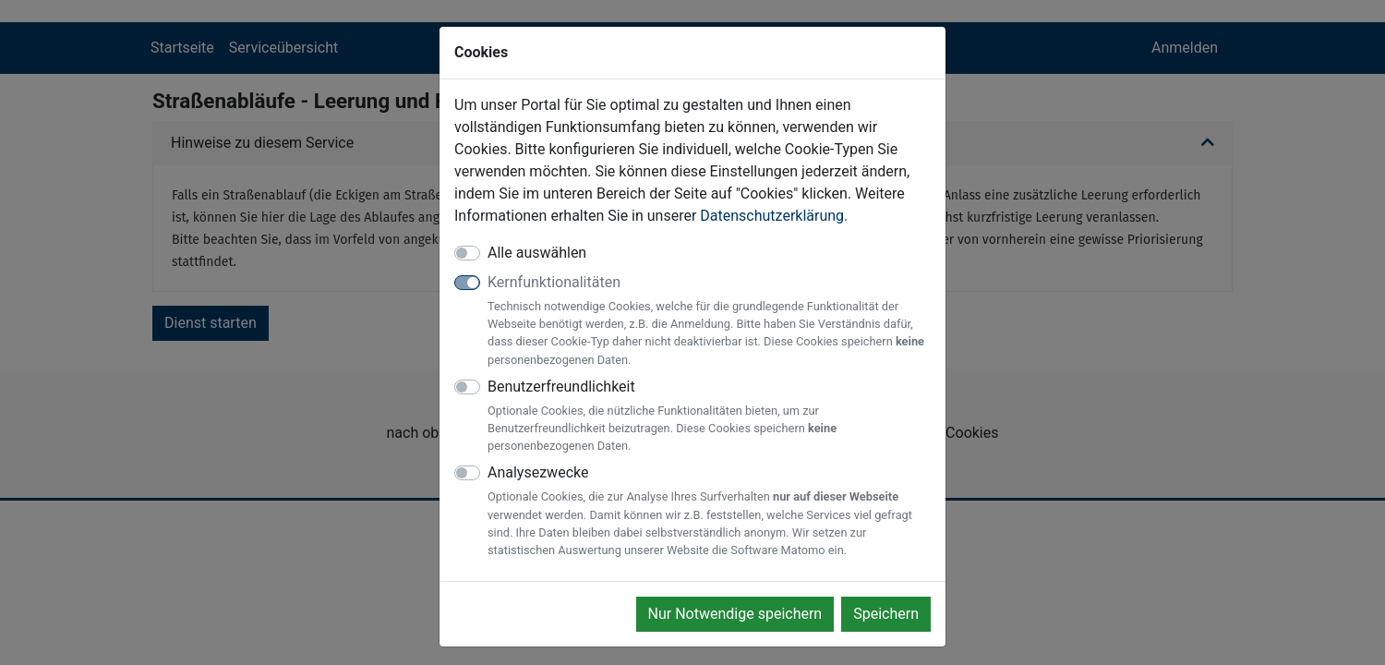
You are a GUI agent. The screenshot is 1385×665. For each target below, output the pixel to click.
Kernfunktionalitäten (709, 321)
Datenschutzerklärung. (774, 215)
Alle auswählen (537, 252)
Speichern (886, 614)
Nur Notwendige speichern (735, 614)
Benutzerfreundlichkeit (709, 416)
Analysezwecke (709, 511)
